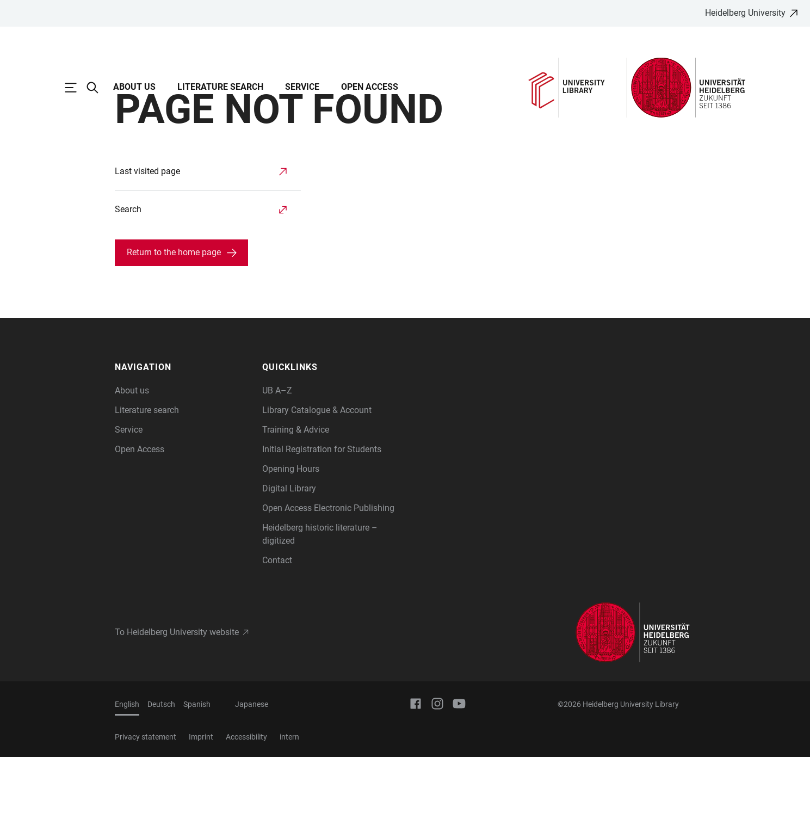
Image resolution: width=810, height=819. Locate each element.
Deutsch (161, 766)
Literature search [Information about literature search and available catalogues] (147, 472)
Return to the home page (174, 314)
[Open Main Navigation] (76, 87)
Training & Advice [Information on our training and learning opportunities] (295, 492)
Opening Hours (290, 531)
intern (289, 799)
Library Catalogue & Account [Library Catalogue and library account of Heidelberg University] (317, 472)
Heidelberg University (745, 13)
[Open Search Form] (98, 87)
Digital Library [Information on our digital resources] (289, 550)
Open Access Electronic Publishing (328, 570)
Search (128, 271)
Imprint (201, 799)
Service (302, 87)
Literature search (220, 87)
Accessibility (246, 799)
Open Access (369, 87)
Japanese (251, 766)
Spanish (197, 766)
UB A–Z (277, 452)
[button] (183, 429)
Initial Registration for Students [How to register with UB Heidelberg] (321, 511)
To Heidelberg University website (177, 694)
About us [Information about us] (132, 452)
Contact (277, 622)
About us (134, 87)
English (127, 766)
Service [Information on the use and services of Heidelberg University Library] (129, 492)
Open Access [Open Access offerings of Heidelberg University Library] (139, 511)
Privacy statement (145, 799)
